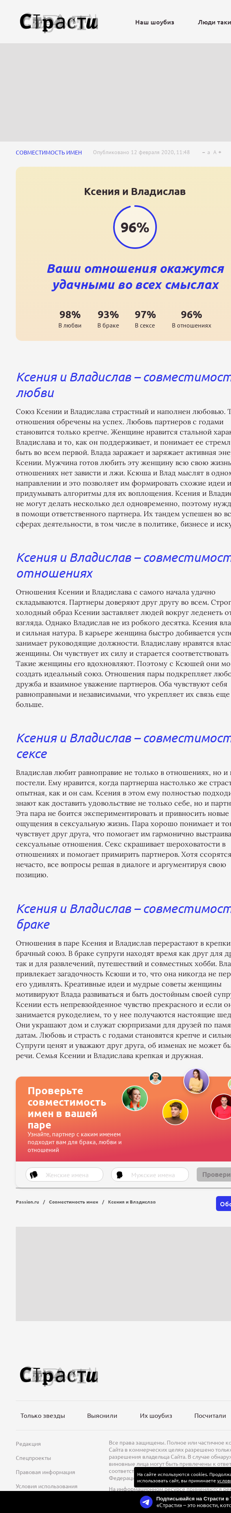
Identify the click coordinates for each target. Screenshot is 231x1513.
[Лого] (59, 22)
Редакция (28, 1443)
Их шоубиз (156, 1415)
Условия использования (47, 1485)
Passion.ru (27, 1201)
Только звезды (42, 1415)
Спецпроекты (33, 1457)
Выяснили (102, 1415)
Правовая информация (45, 1471)
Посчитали (210, 1415)
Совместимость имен (49, 152)
